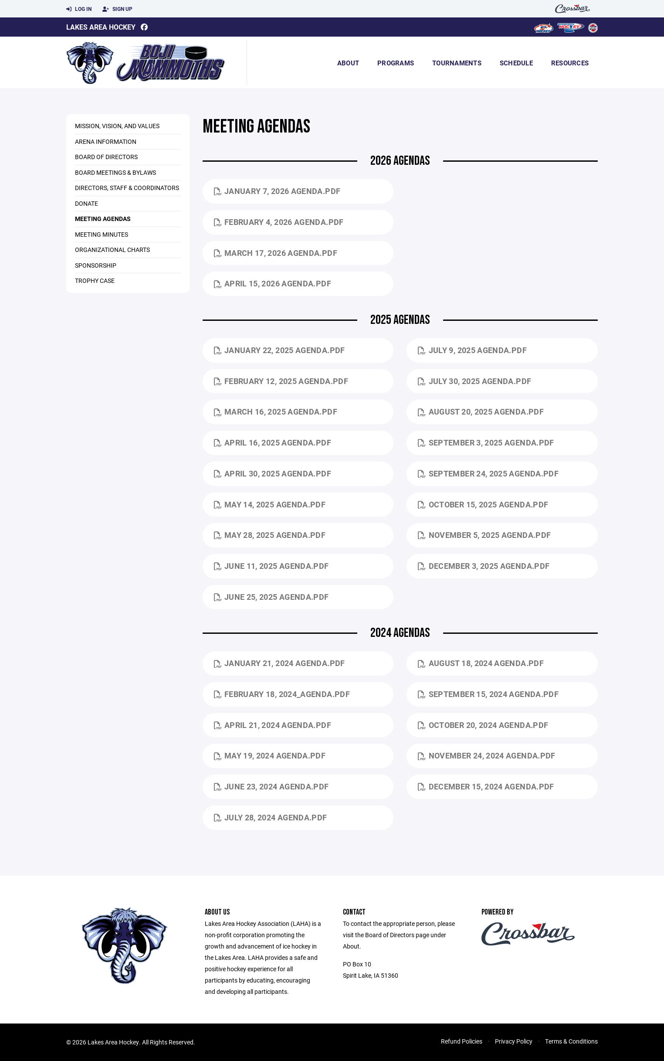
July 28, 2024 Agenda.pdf (270, 817)
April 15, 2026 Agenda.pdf (272, 283)
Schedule (516, 62)
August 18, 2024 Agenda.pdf (481, 663)
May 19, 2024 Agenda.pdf (270, 755)
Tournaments (456, 62)
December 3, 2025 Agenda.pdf (483, 566)
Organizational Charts (112, 249)
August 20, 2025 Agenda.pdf (481, 411)
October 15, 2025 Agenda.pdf (483, 504)
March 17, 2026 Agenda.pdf (275, 253)
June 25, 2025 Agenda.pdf (271, 597)
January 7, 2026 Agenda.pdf (277, 191)
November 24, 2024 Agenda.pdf (486, 755)
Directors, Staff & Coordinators (127, 188)
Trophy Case (95, 280)
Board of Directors (106, 157)
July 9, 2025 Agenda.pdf (472, 350)
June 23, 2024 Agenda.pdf (271, 786)
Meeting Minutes (101, 234)
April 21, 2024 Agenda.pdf (272, 725)
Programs (395, 62)
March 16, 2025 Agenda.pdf (275, 411)
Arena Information (105, 141)
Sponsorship (95, 265)
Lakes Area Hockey (101, 26)
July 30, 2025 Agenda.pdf (474, 381)
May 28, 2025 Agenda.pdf (270, 535)
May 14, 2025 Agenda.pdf (270, 504)
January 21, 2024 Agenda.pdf (279, 663)
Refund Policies (461, 1041)
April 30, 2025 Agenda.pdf (272, 473)
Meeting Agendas (103, 218)
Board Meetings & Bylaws (115, 172)
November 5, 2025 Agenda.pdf (484, 535)
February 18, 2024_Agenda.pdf (282, 694)
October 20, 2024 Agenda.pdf (483, 725)
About (348, 62)
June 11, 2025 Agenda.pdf (271, 566)
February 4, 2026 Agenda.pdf (279, 222)
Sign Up (117, 9)
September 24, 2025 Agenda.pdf (488, 473)
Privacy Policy (513, 1041)
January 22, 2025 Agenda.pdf (279, 350)
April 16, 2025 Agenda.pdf (272, 442)
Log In (78, 9)
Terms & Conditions (571, 1041)
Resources (570, 62)
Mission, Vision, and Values (117, 126)
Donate (86, 203)
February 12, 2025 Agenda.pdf (281, 381)
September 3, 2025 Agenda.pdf (486, 442)
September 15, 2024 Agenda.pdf (488, 694)
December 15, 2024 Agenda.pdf (486, 786)
